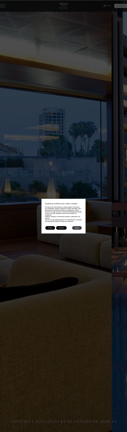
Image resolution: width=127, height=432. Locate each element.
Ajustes (77, 228)
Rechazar (61, 228)
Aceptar (50, 228)
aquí (53, 220)
